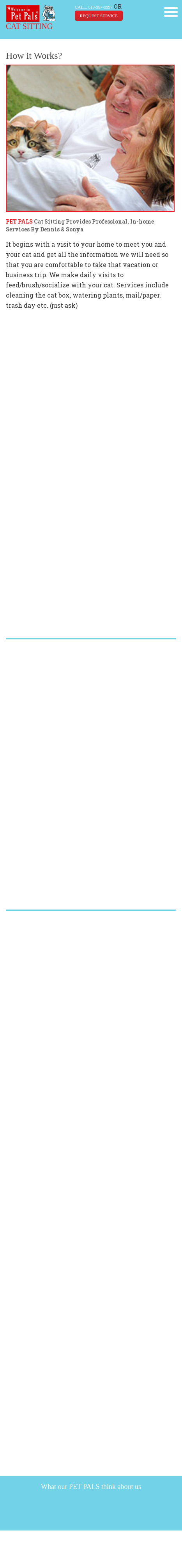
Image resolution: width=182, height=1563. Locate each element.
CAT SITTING (29, 26)
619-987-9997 (100, 7)
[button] (171, 11)
